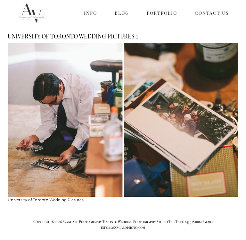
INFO (90, 13)
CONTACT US (212, 13)
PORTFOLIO (162, 13)
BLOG (122, 13)
